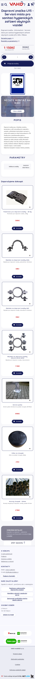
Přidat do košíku (13, 64)
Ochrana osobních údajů (17, 670)
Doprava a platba (6, 559)
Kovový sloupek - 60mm (17, 501)
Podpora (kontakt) (9, 576)
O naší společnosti (6, 554)
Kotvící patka (17, 405)
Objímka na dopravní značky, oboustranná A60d (17, 357)
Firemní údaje (17, 654)
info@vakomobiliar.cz (12, 572)
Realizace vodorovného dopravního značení (17, 589)
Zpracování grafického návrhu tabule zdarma (17, 599)
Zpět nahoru (18, 543)
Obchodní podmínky (17, 659)
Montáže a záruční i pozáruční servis (17, 594)
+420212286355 (10, 570)
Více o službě (17, 111)
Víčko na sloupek (18, 453)
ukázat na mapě (8, 615)
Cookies (17, 664)
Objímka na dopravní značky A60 (17, 308)
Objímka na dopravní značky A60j (17, 260)
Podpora (3, 556)
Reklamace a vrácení (7, 561)
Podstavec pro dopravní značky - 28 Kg (18, 211)
